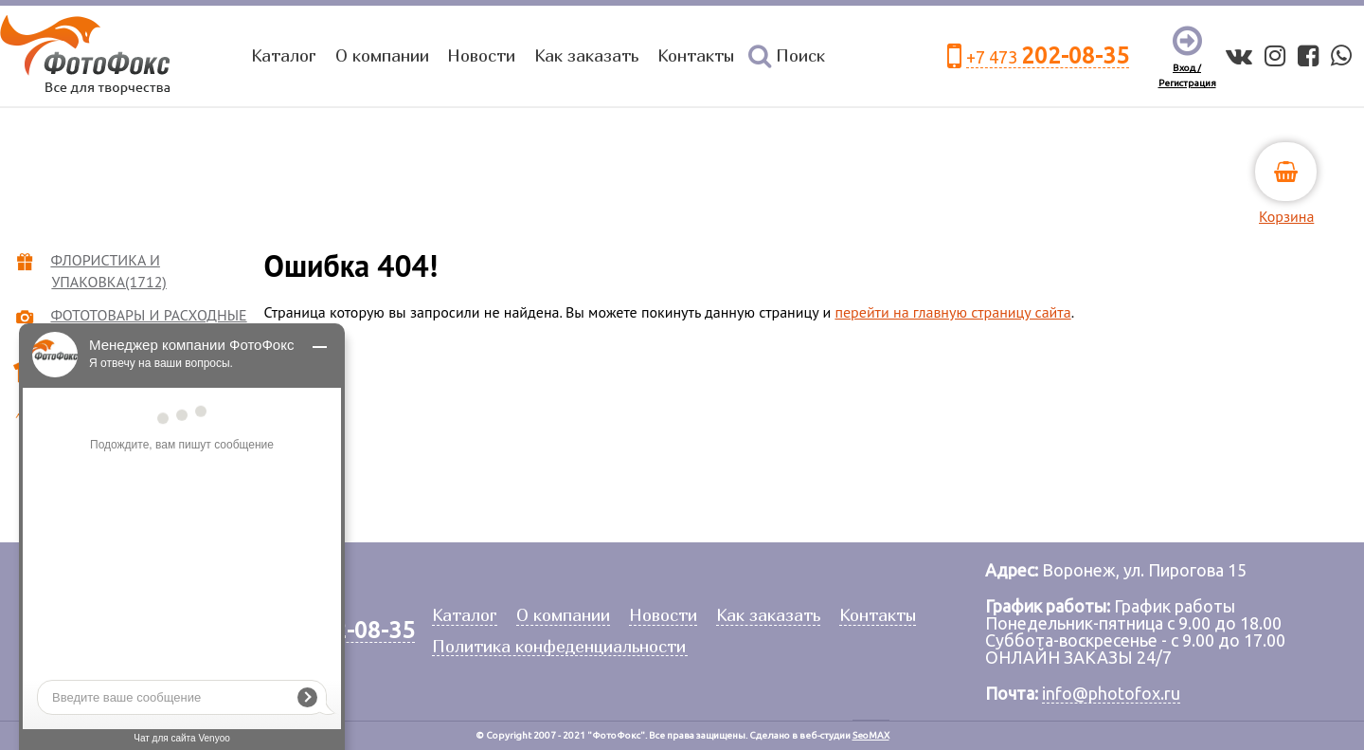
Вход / (1187, 68)
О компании (382, 55)
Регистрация (1187, 83)
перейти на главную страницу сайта (952, 311)
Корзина (1286, 216)
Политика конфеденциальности (559, 647)
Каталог (283, 55)
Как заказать (586, 55)
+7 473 (1047, 56)
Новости (481, 55)
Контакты (695, 55)
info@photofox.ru (1111, 693)
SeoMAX (870, 735)
